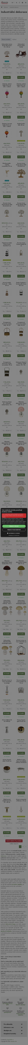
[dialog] (14, 522)
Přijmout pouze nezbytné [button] (14, 529)
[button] (14, 533)
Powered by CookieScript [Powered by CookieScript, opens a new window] (14, 535)
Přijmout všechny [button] (14, 526)
